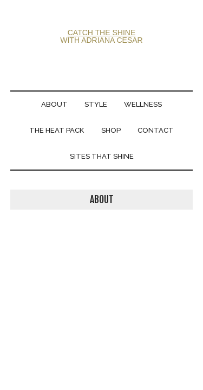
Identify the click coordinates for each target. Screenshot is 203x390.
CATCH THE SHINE (102, 32)
